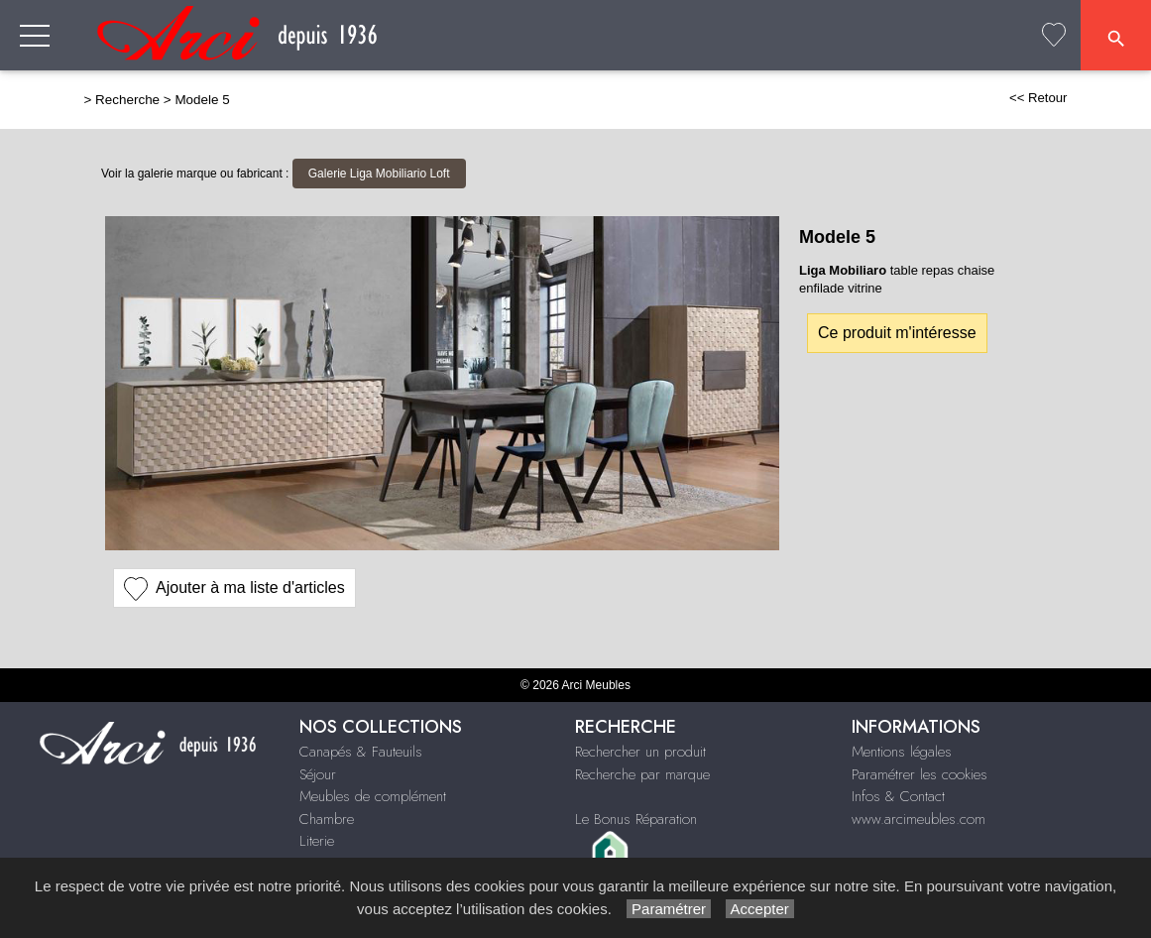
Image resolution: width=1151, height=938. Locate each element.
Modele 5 (201, 99)
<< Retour (1038, 97)
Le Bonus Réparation (636, 819)
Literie (316, 841)
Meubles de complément (372, 796)
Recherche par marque (642, 774)
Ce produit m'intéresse (897, 332)
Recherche (127, 99)
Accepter (760, 908)
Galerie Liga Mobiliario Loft (379, 173)
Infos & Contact (898, 796)
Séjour (317, 774)
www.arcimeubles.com (918, 819)
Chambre (326, 819)
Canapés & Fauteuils (360, 751)
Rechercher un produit (640, 751)
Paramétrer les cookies (919, 774)
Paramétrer (669, 908)
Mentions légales (902, 751)
